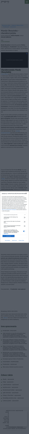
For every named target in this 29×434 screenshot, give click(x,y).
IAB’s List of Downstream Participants (9, 209)
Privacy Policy (21, 240)
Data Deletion (7, 240)
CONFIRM (8, 236)
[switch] (24, 217)
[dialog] (14, 217)
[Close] (26, 193)
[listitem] (14, 214)
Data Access (14, 240)
